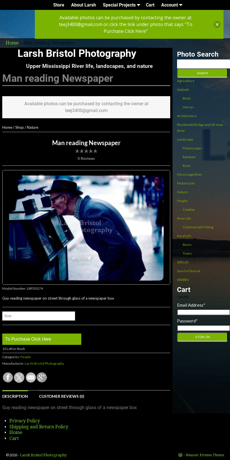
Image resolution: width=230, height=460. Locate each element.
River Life (184, 218)
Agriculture (185, 81)
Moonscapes (192, 148)
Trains (187, 253)
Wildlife (183, 280)
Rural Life (184, 236)
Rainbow (189, 157)
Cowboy (189, 209)
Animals (183, 89)
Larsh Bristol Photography (77, 53)
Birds (187, 98)
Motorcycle (186, 183)
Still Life (183, 262)
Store (58, 5)
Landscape (185, 139)
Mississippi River (189, 174)
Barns (187, 244)
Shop (19, 127)
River (187, 166)
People (25, 357)
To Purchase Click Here (28, 339)
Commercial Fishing (198, 227)
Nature (32, 127)
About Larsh (83, 5)
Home (7, 127)
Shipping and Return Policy (38, 426)
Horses (188, 107)
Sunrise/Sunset (188, 271)
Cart (150, 5)
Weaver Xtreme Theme (205, 455)
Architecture (187, 116)
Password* (187, 320)
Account (173, 5)
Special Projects (122, 5)
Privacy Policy (24, 421)
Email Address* (191, 305)
